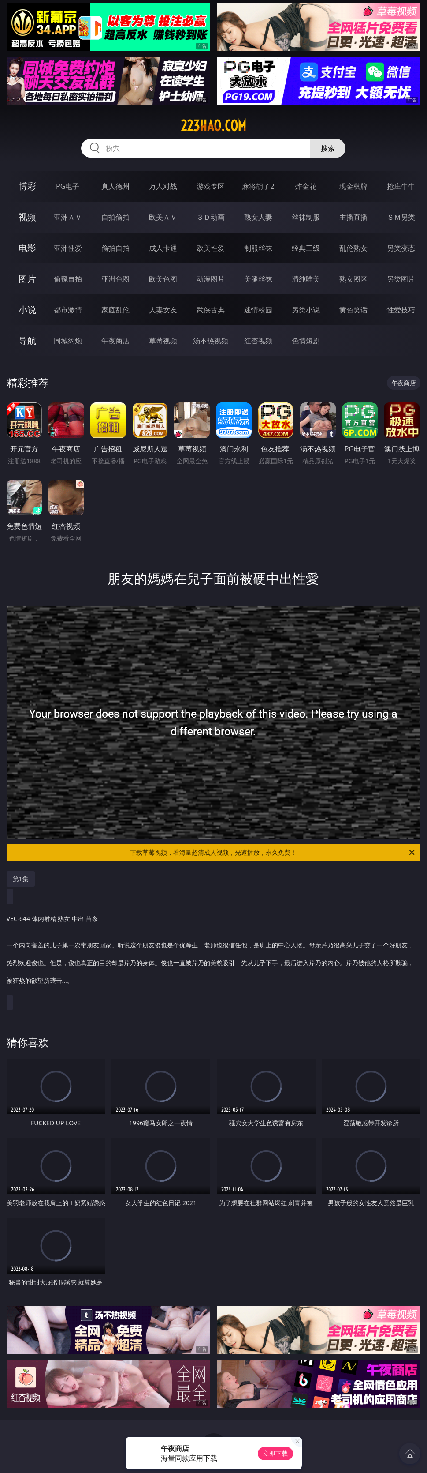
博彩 (27, 186)
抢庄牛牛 (401, 186)
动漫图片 (211, 279)
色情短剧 (306, 341)
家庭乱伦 (115, 310)
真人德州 (115, 186)
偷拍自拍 (115, 248)
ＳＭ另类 (401, 217)
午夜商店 (115, 341)
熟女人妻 (258, 217)
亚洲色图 (115, 279)
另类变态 (401, 248)
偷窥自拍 (68, 279)
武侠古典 (211, 310)
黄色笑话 (353, 310)
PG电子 (67, 186)
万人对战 (163, 186)
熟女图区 (353, 279)
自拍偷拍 (115, 217)
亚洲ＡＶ (68, 217)
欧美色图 (163, 279)
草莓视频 (163, 341)
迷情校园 (258, 310)
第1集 (21, 879)
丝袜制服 (306, 217)
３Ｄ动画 (211, 217)
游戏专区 (211, 186)
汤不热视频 (210, 341)
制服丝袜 (258, 248)
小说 (27, 310)
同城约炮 (68, 341)
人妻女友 (163, 310)
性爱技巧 (401, 310)
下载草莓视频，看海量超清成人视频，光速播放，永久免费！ (273, 852)
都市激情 (68, 310)
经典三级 (306, 248)
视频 (27, 217)
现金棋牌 (353, 186)
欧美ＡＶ (163, 217)
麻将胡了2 (258, 186)
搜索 (328, 148)
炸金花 (305, 186)
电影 (27, 248)
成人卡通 (163, 248)
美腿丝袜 (258, 279)
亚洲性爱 (68, 248)
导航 (27, 340)
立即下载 (275, 1453)
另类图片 (401, 279)
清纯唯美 (306, 279)
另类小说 (306, 310)
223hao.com (213, 126)
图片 (27, 279)
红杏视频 (258, 341)
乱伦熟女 (353, 248)
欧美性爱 (211, 248)
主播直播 (353, 217)
